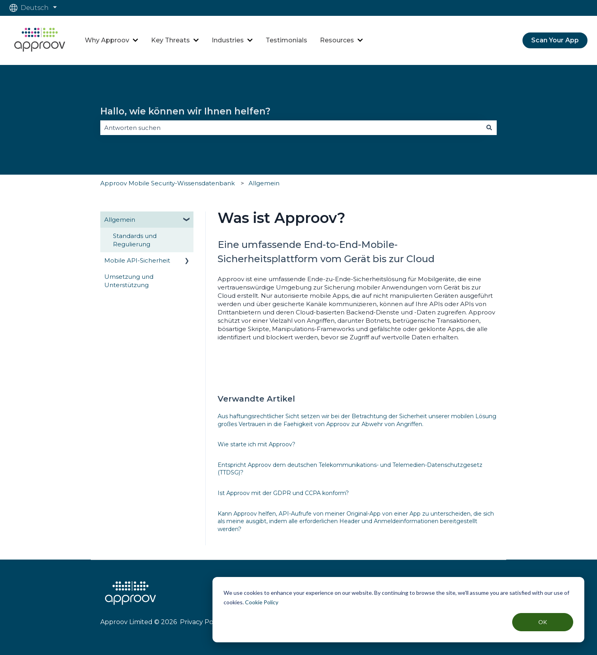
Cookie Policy (261, 602)
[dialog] (398, 609)
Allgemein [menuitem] (119, 219)
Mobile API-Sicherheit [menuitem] (137, 260)
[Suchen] (489, 127)
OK (542, 622)
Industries (228, 40)
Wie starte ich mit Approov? (256, 444)
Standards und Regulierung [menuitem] (135, 240)
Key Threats (170, 40)
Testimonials (286, 40)
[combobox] (291, 127)
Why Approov (107, 40)
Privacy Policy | (202, 622)
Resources (337, 40)
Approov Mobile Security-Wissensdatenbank (167, 183)
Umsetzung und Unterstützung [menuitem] (128, 281)
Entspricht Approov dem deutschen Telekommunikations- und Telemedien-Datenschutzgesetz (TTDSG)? (350, 468)
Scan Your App (555, 40)
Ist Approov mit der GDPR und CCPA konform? (283, 493)
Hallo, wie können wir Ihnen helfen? (185, 111)
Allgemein (264, 183)
